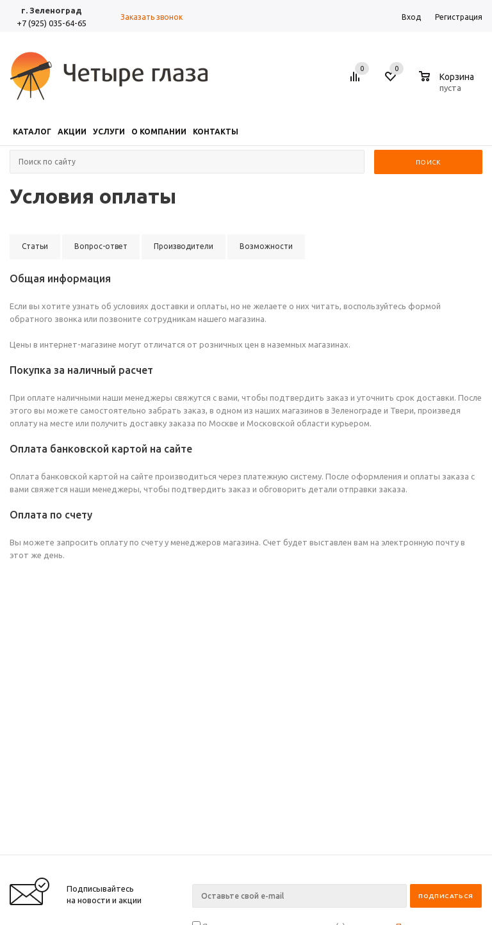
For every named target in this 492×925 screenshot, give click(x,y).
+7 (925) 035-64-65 (51, 23)
